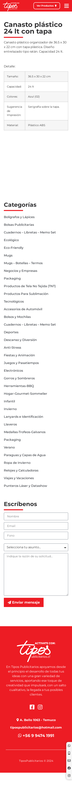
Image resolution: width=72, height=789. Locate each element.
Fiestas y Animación (19, 355)
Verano (9, 447)
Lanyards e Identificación (23, 416)
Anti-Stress (12, 347)
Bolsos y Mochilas (17, 317)
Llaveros (10, 424)
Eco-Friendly (13, 248)
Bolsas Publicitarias (19, 225)
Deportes (11, 332)
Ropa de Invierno (17, 463)
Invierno (10, 409)
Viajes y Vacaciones (19, 478)
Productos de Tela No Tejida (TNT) (30, 286)
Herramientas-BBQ (19, 386)
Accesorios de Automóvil (23, 309)
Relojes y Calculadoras (21, 470)
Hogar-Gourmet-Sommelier (25, 393)
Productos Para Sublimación (26, 294)
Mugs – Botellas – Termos (23, 263)
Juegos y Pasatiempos (21, 363)
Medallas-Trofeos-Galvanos (25, 432)
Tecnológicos (14, 301)
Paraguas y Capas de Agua (25, 455)
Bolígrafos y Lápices (19, 217)
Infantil (9, 401)
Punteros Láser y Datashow (25, 486)
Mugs (8, 255)
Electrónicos (13, 370)
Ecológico (11, 240)
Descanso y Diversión (20, 340)
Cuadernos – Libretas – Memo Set (30, 232)
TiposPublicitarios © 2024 (36, 761)
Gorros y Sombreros (19, 378)
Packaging (12, 278)
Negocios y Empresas (20, 271)
